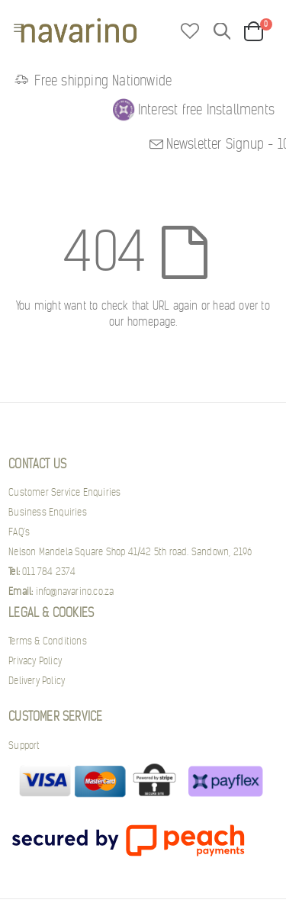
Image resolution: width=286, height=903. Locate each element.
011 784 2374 (42, 571)
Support (24, 745)
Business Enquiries (47, 512)
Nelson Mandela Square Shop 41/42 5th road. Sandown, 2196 (130, 551)
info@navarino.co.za (61, 591)
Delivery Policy (36, 680)
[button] (190, 32)
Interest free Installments (206, 109)
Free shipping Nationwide (91, 80)
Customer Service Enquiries (64, 492)
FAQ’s (19, 531)
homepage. (152, 321)
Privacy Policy (35, 660)
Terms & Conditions (47, 641)
